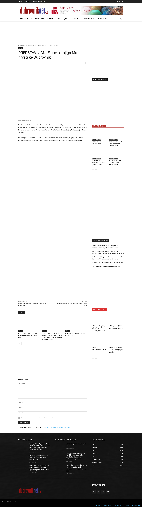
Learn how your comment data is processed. (57, 427)
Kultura (25, 45)
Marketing (104, 505)
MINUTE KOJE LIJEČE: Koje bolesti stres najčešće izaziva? (115, 162)
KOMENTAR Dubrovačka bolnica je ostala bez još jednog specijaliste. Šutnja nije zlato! (116, 350)
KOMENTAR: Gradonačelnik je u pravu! (99, 348)
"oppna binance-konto (98, 246)
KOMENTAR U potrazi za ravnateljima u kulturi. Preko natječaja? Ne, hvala (116, 326)
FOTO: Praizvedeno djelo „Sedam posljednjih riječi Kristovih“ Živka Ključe (27, 335)
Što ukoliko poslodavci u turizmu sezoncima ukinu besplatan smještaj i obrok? (39, 457)
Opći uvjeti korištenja (119, 505)
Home (20, 45)
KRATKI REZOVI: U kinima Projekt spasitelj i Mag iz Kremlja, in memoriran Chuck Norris (99, 163)
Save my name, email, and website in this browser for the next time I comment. (45, 418)
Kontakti (110, 505)
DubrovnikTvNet (96, 139)
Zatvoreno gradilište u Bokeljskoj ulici (111, 262)
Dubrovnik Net (25, 63)
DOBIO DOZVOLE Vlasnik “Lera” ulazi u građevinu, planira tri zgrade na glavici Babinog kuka (39, 468)
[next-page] (22, 343)
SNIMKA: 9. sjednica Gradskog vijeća (97, 142)
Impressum (97, 505)
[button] (121, 18)
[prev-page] (19, 343)
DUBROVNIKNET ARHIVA (133, 505)
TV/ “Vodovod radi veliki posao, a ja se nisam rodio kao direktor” (115, 143)
